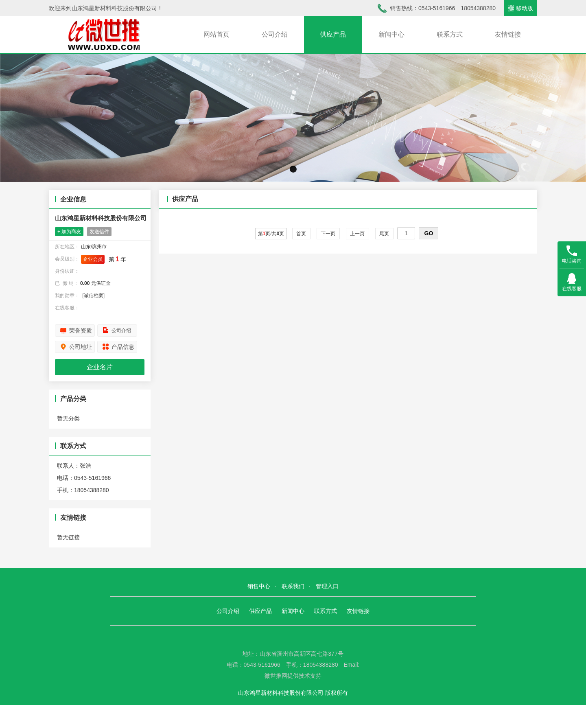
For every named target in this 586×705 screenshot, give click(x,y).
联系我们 (293, 586)
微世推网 (276, 675)
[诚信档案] (93, 295)
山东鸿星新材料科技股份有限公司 (100, 218)
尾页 (384, 233)
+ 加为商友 (69, 231)
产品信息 (123, 347)
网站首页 (216, 34)
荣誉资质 (80, 330)
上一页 (357, 233)
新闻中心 (391, 34)
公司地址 (80, 347)
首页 (301, 233)
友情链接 (508, 34)
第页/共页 (271, 233)
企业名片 (100, 366)
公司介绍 (275, 34)
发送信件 (99, 231)
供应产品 (333, 34)
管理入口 (327, 586)
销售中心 (258, 586)
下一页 (328, 233)
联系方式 (450, 34)
